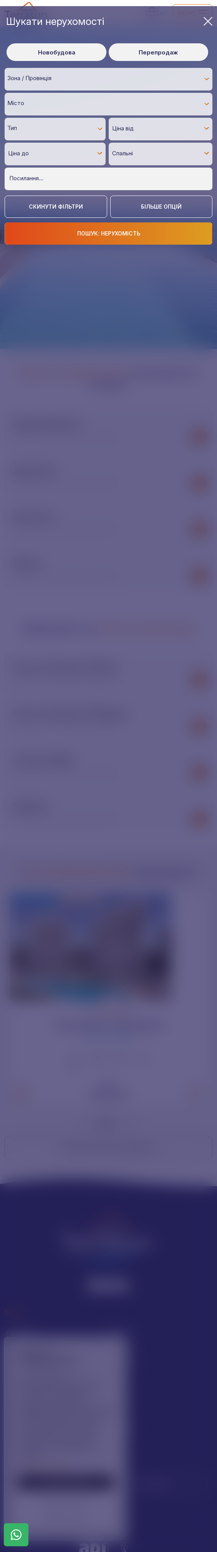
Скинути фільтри (56, 206)
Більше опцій (161, 206)
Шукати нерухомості (109, 21)
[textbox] (110, 78)
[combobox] (108, 79)
